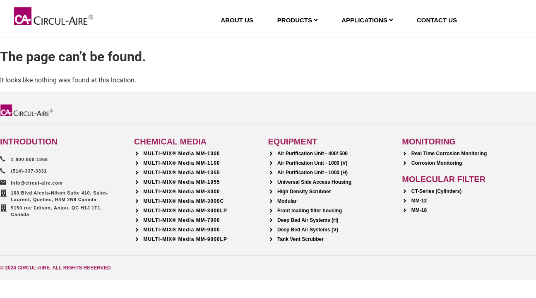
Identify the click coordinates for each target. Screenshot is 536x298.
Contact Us (437, 20)
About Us (237, 20)
